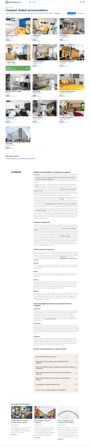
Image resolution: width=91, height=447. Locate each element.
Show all (7, 68)
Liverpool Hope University (62, 154)
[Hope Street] (56, 71)
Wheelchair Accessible (13, 65)
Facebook (49, 433)
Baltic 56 (62, 176)
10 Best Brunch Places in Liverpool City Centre (20, 400)
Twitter (48, 435)
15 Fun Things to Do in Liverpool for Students (66, 400)
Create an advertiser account (32, 432)
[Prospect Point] (37, 93)
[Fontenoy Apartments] (76, 93)
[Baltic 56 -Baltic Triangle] (37, 71)
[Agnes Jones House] (37, 24)
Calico (37, 163)
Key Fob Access (11, 56)
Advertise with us (29, 430)
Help (67, 430)
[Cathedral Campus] (56, 51)
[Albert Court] (36, 51)
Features (8, 49)
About (7, 432)
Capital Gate (37, 151)
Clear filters (23, 78)
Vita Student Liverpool (41, 189)
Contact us (8, 434)
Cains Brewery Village (65, 214)
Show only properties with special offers (13, 74)
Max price (20, 38)
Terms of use (69, 432)
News (7, 430)
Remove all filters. (53, 135)
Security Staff (11, 61)
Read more (14, 413)
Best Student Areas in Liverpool (42, 400)
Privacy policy (69, 434)
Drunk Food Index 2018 (51, 297)
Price (7, 27)
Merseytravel (63, 235)
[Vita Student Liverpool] (75, 51)
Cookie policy (69, 436)
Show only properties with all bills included (14, 45)
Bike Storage (10, 52)
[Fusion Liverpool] (56, 93)
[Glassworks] (37, 114)
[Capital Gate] (56, 24)
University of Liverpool (49, 154)
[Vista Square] (76, 24)
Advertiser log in (29, 434)
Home (7, 7)
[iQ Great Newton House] (76, 71)
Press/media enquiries (10, 436)
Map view (80, 13)
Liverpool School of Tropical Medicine (57, 156)
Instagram (49, 431)
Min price (10, 38)
